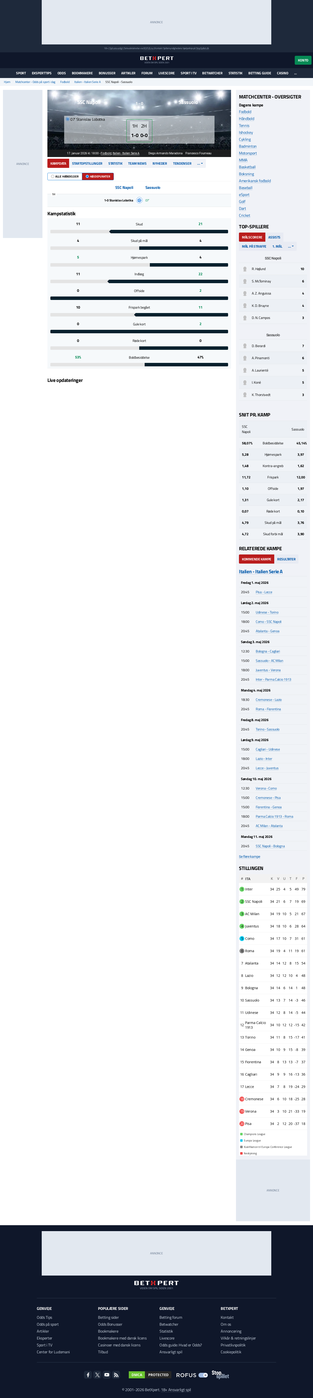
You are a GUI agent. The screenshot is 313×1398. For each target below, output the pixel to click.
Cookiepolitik (231, 1352)
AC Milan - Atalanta (269, 825)
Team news (137, 163)
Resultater (286, 559)
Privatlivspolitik (233, 1345)
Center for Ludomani (53, 1352)
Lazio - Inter (264, 758)
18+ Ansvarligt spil (176, 1390)
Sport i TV (188, 73)
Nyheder (160, 163)
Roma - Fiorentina (268, 708)
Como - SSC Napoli (268, 621)
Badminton (248, 146)
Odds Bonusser (110, 1324)
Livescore (166, 73)
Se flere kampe (249, 857)
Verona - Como (266, 788)
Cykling (245, 139)
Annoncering (231, 1331)
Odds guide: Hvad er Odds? (180, 1345)
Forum (147, 73)
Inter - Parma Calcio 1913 (273, 679)
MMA (243, 160)
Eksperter (44, 1338)
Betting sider (108, 1317)
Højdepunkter (98, 176)
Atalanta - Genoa (267, 630)
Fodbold (64, 82)
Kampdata (58, 163)
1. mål (277, 246)
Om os (226, 1324)
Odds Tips (44, 1317)
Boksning (246, 174)
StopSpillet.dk (202, 48)
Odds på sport (48, 1324)
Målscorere (252, 237)
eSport (244, 194)
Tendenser (182, 163)
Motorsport (248, 153)
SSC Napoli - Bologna (270, 845)
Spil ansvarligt (116, 48)
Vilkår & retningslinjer (238, 1338)
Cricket (244, 215)
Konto (303, 60)
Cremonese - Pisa (268, 797)
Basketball (247, 167)
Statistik (235, 73)
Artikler (128, 73)
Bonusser (107, 73)
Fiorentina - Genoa (269, 806)
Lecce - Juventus (267, 767)
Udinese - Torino (267, 612)
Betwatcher (212, 73)
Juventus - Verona (268, 669)
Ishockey (246, 132)
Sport (21, 73)
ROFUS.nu (148, 48)
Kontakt (227, 1317)
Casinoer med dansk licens (119, 1345)
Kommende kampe (256, 559)
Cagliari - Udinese (268, 749)
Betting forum (170, 1317)
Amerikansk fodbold (255, 181)
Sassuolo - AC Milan (269, 660)
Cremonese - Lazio (269, 699)
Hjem (7, 82)
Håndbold (246, 118)
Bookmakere (82, 73)
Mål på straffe (254, 246)
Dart (242, 208)
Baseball (245, 188)
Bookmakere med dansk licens (122, 1338)
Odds (62, 73)
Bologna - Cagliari (268, 651)
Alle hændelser (64, 176)
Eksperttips (42, 73)
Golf (242, 201)
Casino (282, 73)
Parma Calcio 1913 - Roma (274, 816)
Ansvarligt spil (170, 1352)
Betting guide (259, 73)
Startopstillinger (87, 163)
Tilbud (103, 1352)
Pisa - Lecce (264, 591)
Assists (274, 237)
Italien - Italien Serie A (87, 82)
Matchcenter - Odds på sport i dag (35, 82)
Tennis (244, 125)
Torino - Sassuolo (267, 729)
